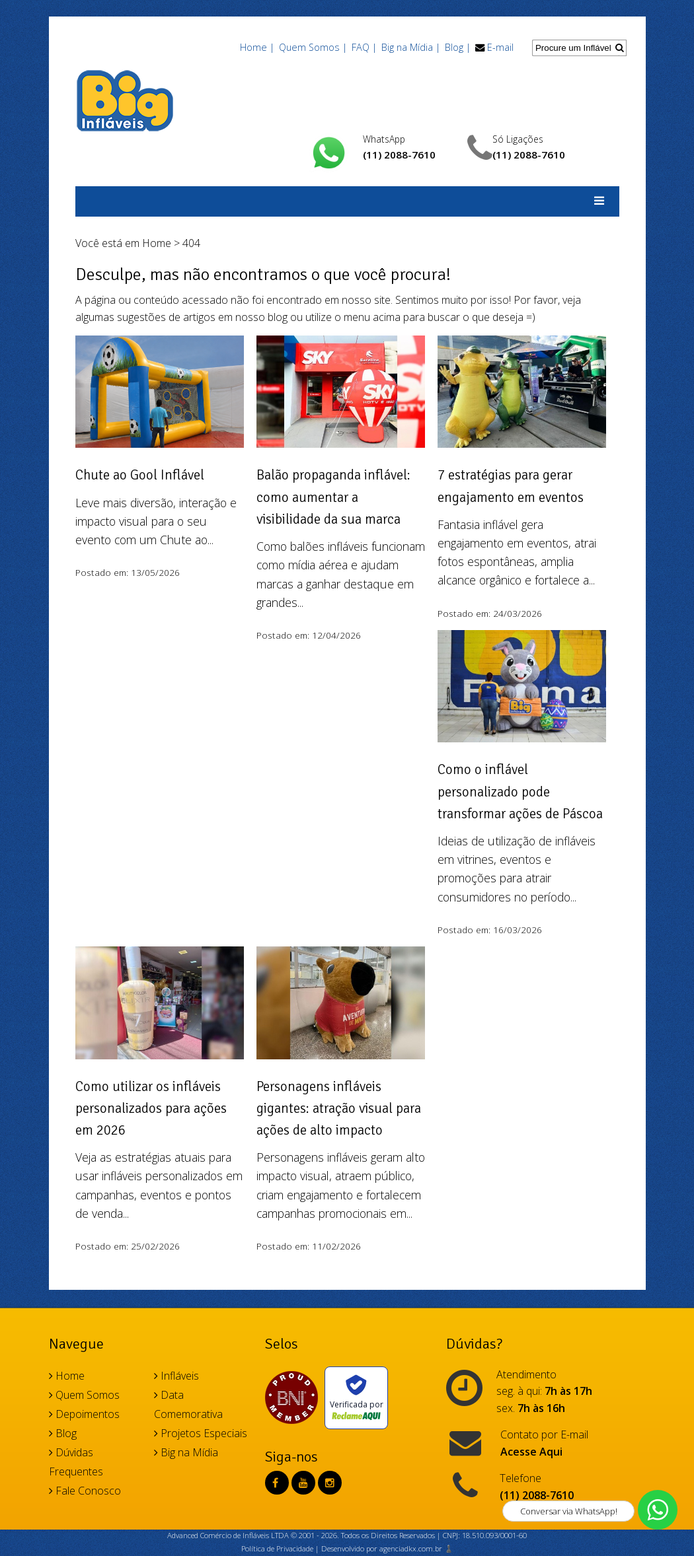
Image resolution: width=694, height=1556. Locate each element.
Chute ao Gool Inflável (139, 474)
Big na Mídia (186, 1452)
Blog (63, 1433)
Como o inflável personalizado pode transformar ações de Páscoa (520, 791)
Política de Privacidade (277, 1548)
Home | (257, 47)
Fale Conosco (85, 1490)
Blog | (458, 47)
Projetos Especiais (200, 1433)
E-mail (500, 47)
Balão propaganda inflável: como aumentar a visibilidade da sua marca (333, 497)
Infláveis (176, 1375)
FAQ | (364, 47)
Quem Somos (84, 1395)
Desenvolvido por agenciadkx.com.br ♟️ (387, 1548)
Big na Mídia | (410, 47)
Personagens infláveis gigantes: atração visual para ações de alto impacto (338, 1108)
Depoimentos (84, 1414)
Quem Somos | (313, 47)
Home (156, 243)
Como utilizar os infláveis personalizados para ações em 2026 (151, 1108)
